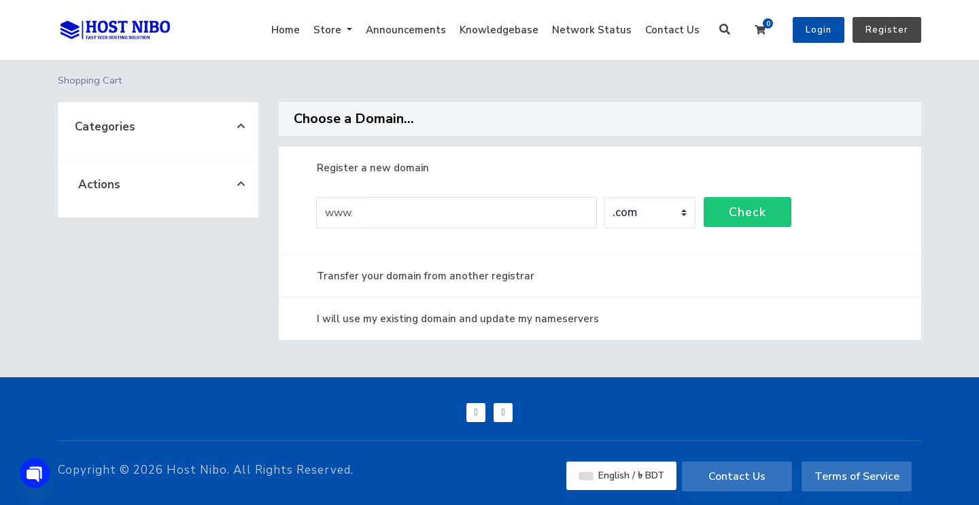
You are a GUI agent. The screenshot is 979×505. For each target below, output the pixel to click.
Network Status (592, 30)
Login (818, 30)
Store (328, 30)
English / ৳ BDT (621, 475)
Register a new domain (362, 167)
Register (886, 30)
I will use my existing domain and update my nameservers (447, 318)
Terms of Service (856, 476)
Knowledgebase (499, 30)
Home (285, 30)
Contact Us (672, 30)
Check (747, 212)
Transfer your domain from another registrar (414, 275)
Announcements (406, 30)
